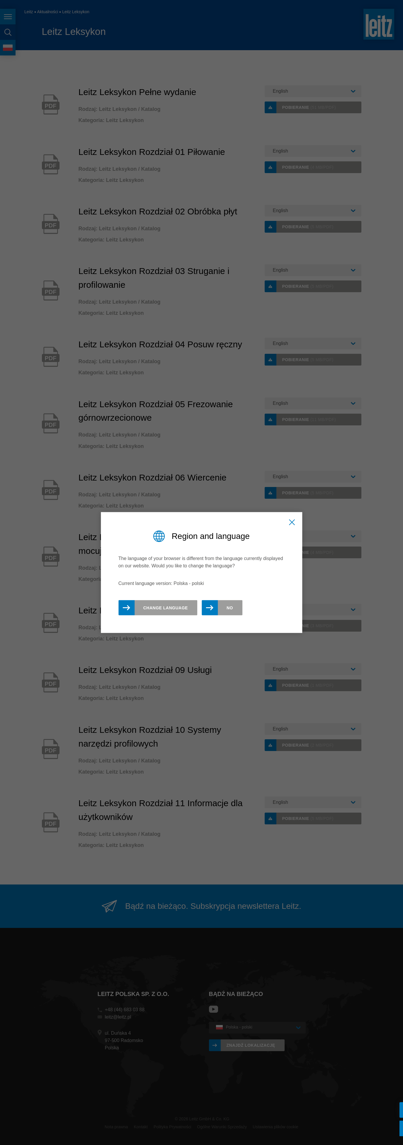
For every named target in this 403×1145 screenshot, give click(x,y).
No (230, 608)
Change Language (165, 608)
